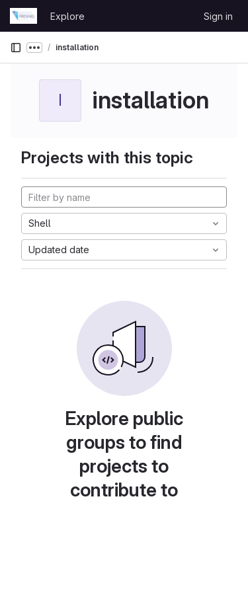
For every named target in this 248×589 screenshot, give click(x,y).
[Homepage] (23, 15)
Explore (67, 16)
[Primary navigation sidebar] (15, 47)
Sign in (218, 16)
